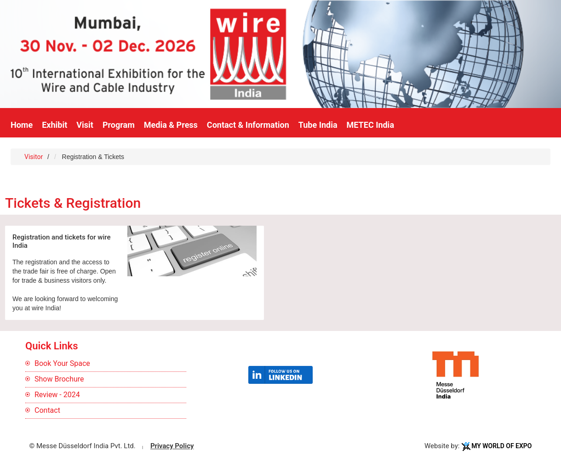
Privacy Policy (172, 446)
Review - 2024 (57, 394)
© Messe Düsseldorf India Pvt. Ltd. (82, 446)
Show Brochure (59, 379)
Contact (47, 410)
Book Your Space (62, 363)
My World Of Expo (501, 446)
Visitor (33, 156)
